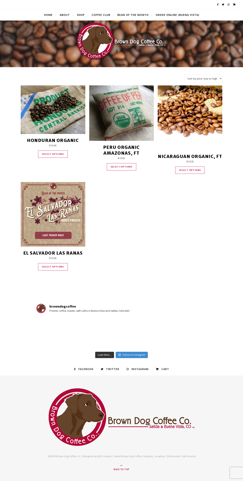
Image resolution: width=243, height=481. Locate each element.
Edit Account (173, 456)
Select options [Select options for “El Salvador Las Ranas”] (53, 266)
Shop (81, 15)
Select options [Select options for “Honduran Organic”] (53, 154)
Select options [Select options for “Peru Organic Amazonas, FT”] (122, 166)
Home (48, 15)
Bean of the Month (133, 15)
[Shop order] (203, 79)
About (65, 15)
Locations (160, 456)
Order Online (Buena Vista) (177, 15)
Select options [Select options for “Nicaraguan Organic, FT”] (190, 170)
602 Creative (104, 456)
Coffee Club (101, 15)
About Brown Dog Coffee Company (133, 456)
